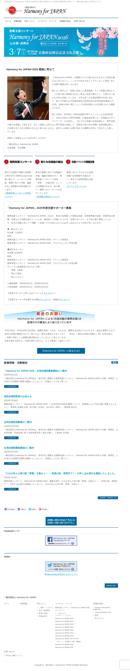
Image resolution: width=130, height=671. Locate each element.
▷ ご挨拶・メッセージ (45, 607)
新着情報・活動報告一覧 (108, 497)
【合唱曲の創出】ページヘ (48, 196)
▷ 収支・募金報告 (43, 610)
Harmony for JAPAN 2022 (64, 627)
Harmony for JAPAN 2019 (64, 633)
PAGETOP (111, 585)
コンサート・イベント (64, 604)
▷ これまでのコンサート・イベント (63, 614)
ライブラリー (60, 610)
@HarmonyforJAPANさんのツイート (61, 574)
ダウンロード (45, 299)
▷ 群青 (95, 615)
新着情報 (23, 604)
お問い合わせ (9, 652)
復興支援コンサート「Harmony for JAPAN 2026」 (73, 607)
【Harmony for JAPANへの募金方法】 (61, 351)
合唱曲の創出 (98, 604)
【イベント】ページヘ (77, 186)
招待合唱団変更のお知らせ (18, 396)
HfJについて (41, 604)
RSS (115, 362)
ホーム (6, 604)
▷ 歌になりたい (99, 618)
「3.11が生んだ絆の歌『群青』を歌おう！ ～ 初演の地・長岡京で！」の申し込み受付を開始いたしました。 (60, 473)
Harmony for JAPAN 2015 (64, 647)
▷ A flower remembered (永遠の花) (101, 608)
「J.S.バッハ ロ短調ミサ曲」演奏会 (68, 641)
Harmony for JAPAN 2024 (64, 621)
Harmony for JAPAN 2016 (64, 644)
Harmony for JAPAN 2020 (64, 630)
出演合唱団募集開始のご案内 (19, 448)
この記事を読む (11, 386)
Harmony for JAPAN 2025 (64, 618)
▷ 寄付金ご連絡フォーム (13, 655)
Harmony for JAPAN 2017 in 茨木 (67, 638)
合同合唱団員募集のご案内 (18, 422)
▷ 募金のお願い (43, 613)
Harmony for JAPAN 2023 (64, 624)
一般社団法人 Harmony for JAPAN (57, 665)
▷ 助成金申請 (42, 616)
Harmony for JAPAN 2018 (64, 636)
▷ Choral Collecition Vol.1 (102, 612)
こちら (49, 293)
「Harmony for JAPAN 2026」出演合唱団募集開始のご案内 (35, 371)
